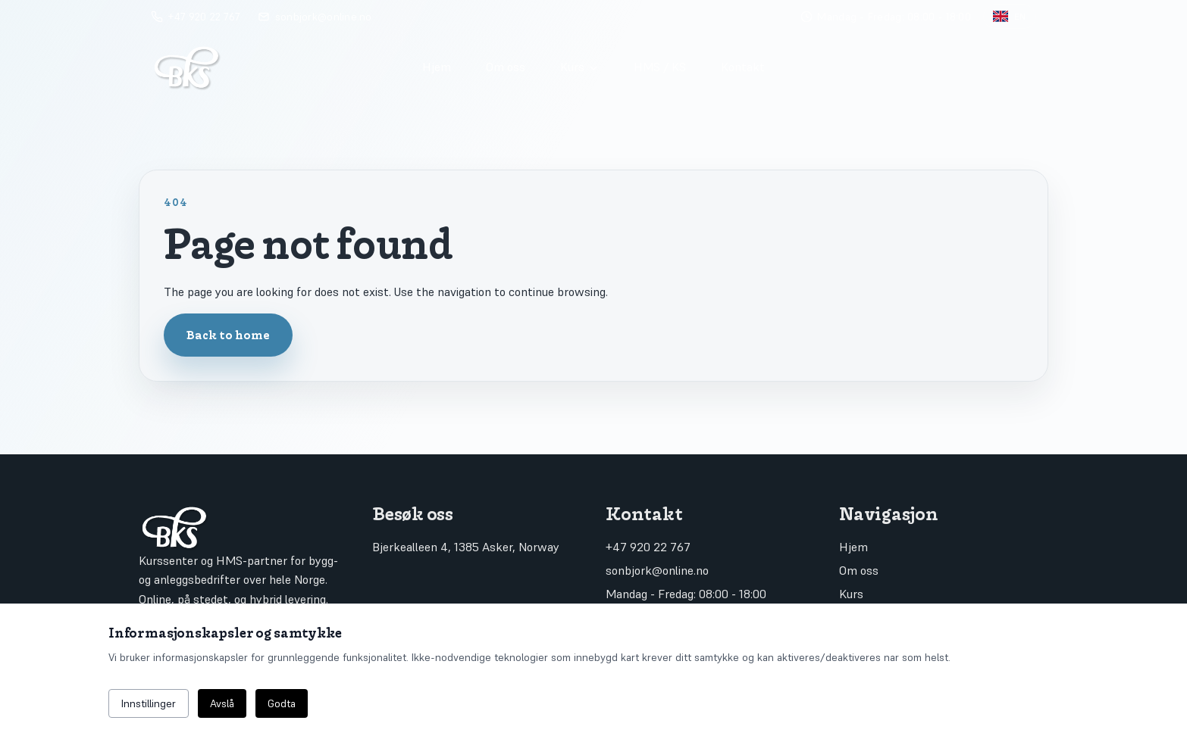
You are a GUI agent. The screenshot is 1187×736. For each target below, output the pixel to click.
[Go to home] (273, 66)
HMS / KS (660, 66)
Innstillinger (148, 703)
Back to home (228, 334)
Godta (282, 703)
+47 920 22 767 (648, 546)
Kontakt (743, 66)
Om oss (505, 66)
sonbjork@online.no (657, 570)
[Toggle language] (1009, 17)
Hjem (436, 66)
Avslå (222, 703)
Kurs (580, 66)
